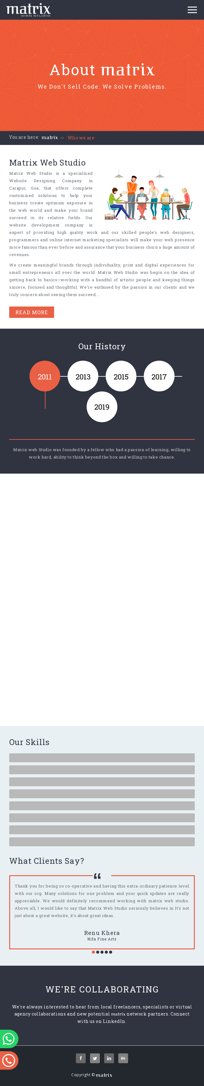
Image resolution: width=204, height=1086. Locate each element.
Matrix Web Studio (31, 173)
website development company (46, 225)
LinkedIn (114, 1021)
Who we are (81, 138)
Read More (31, 312)
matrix (50, 137)
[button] (93, 952)
